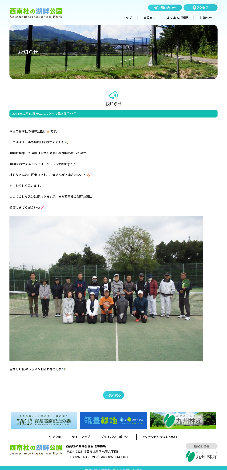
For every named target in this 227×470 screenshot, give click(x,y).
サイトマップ (81, 436)
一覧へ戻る (113, 395)
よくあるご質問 (177, 17)
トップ (127, 17)
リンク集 (55, 436)
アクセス (200, 7)
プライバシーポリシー (116, 436)
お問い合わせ (165, 7)
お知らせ (206, 17)
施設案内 (149, 17)
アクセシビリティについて (160, 436)
